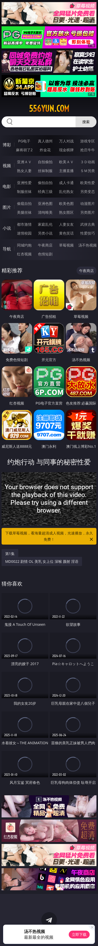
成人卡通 (66, 182)
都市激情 (24, 224)
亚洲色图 (45, 203)
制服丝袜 (24, 191)
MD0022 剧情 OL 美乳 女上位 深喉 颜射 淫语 (42, 561)
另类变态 (87, 191)
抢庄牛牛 (87, 149)
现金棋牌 (66, 149)
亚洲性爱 (24, 182)
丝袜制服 (45, 170)
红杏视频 (24, 253)
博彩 (7, 145)
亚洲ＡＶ (24, 161)
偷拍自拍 (45, 182)
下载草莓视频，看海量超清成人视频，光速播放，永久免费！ (49, 537)
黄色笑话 (66, 233)
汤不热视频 (87, 245)
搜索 (86, 121)
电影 (7, 186)
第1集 (10, 553)
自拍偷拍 (45, 161)
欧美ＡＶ (66, 161)
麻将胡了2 (24, 149)
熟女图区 (66, 212)
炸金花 (45, 149)
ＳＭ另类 (87, 170)
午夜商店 (45, 245)
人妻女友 (66, 224)
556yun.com (49, 108)
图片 (7, 207)
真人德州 (45, 140)
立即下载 (79, 934)
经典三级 (45, 191)
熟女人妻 (24, 170)
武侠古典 (87, 224)
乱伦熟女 (66, 191)
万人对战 (66, 140)
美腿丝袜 (24, 212)
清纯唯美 (45, 212)
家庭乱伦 (45, 224)
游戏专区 (87, 140)
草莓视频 (66, 245)
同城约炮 (24, 245)
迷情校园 (24, 233)
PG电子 (24, 140)
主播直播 (66, 170)
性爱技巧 (87, 233)
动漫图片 (87, 203)
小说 (7, 228)
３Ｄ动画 (87, 161)
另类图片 (87, 212)
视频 (7, 165)
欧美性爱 (87, 182)
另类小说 (45, 233)
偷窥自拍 (24, 203)
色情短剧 (45, 253)
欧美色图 (66, 203)
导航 (7, 249)
